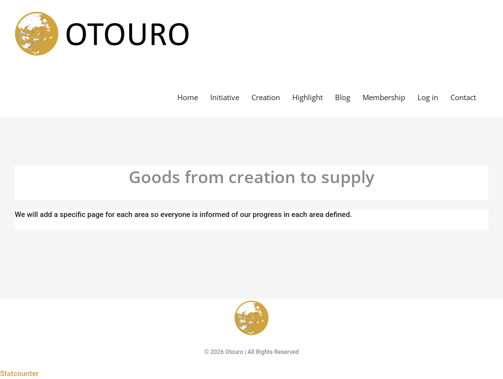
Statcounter (19, 373)
